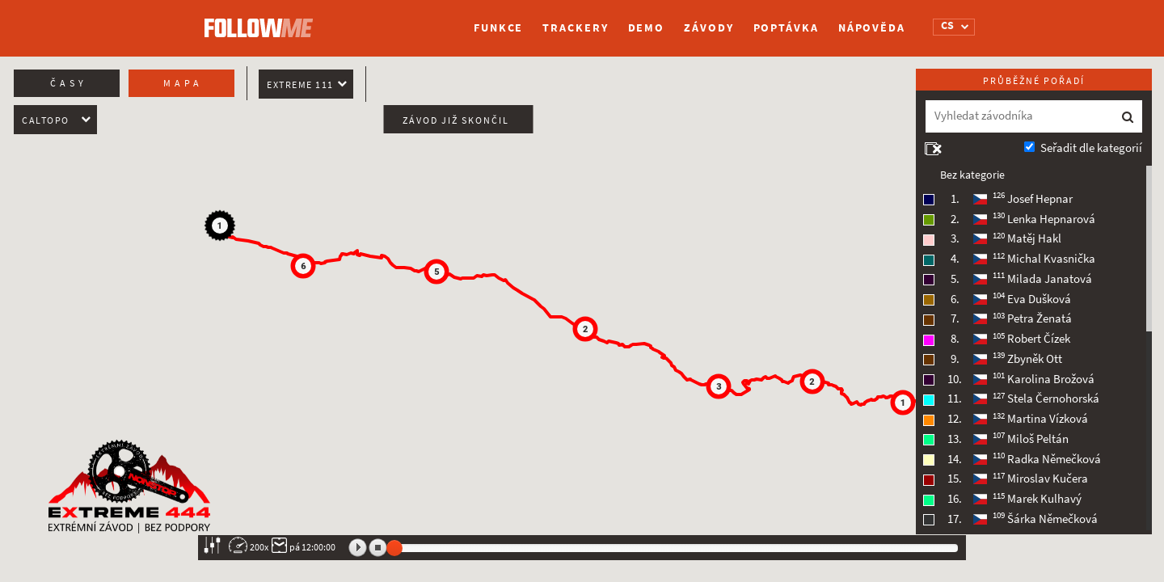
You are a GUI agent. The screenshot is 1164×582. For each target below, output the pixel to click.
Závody (708, 28)
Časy (68, 83)
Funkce (498, 28)
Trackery (575, 28)
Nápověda (871, 28)
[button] (903, 402)
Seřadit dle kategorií (1091, 148)
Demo (646, 28)
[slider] (394, 548)
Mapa (183, 83)
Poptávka (786, 28)
